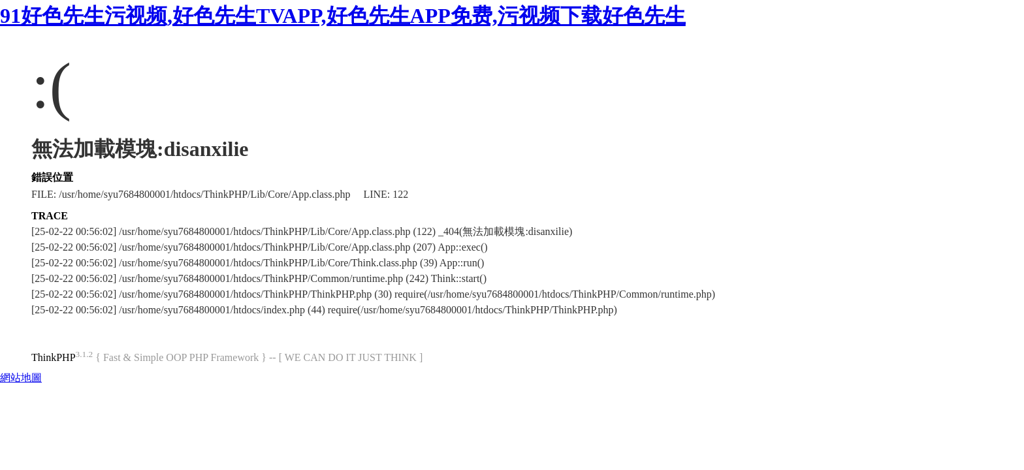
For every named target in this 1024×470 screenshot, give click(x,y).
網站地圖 (21, 377)
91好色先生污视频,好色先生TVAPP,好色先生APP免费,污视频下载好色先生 (343, 15)
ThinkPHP (53, 357)
